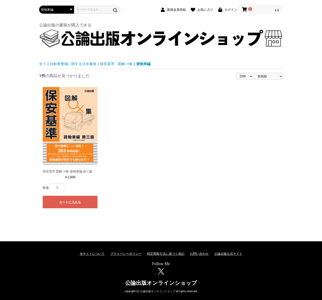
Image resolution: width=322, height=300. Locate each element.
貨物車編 (143, 64)
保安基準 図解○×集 (116, 64)
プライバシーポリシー (126, 253)
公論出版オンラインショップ (161, 283)
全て (42, 64)
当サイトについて (92, 253)
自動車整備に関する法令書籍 (73, 64)
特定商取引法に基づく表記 (165, 253)
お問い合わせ (199, 253)
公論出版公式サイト (228, 253)
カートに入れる (70, 202)
